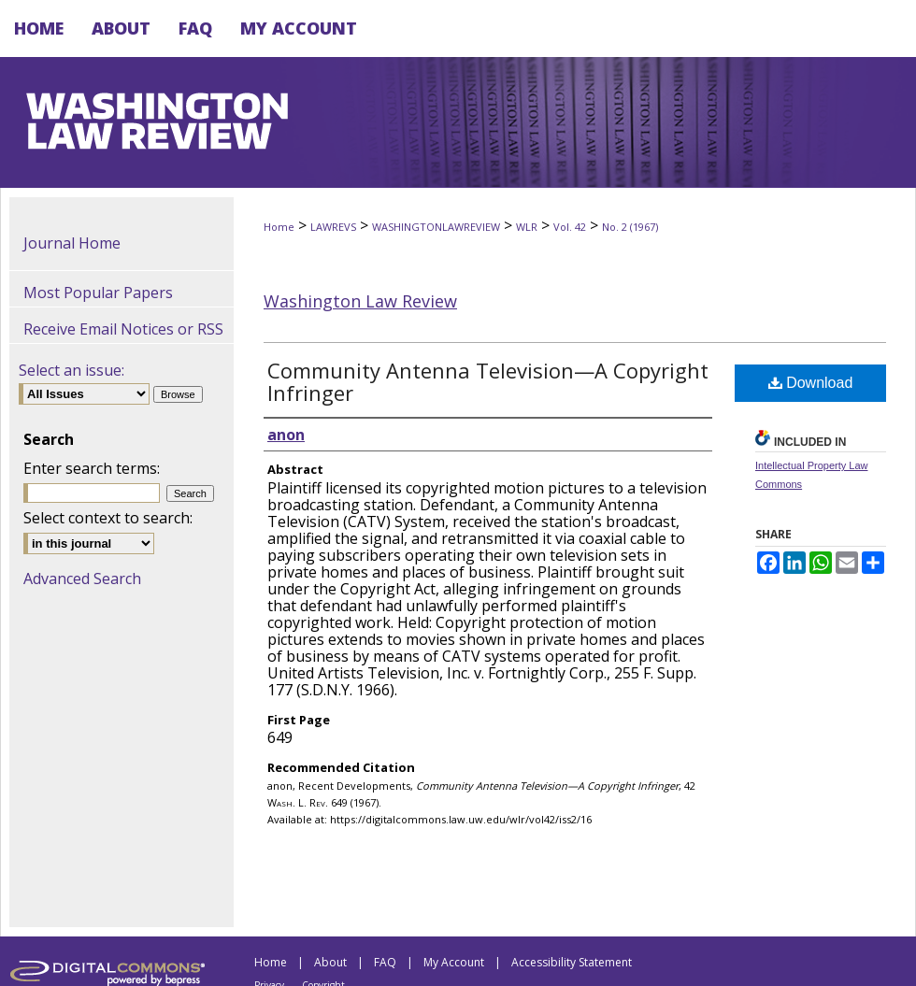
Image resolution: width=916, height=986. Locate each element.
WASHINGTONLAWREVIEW (436, 227)
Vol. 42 (569, 227)
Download (810, 383)
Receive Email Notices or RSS (123, 329)
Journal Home (72, 243)
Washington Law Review (360, 301)
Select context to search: (108, 517)
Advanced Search (82, 578)
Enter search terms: (91, 468)
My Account (453, 962)
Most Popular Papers (98, 292)
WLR (526, 227)
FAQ (385, 962)
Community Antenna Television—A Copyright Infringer (487, 381)
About (330, 962)
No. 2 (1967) (630, 227)
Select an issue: (71, 370)
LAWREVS (333, 227)
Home (279, 227)
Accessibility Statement (571, 962)
